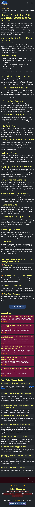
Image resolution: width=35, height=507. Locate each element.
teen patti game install (23, 491)
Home (2, 8)
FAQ (24, 485)
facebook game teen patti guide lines (12, 491)
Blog (6, 8)
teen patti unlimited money (17, 496)
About (16, 485)
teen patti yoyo (18, 493)
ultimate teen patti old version (8, 493)
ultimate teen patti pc (27, 493)
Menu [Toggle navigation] (29, 3)
